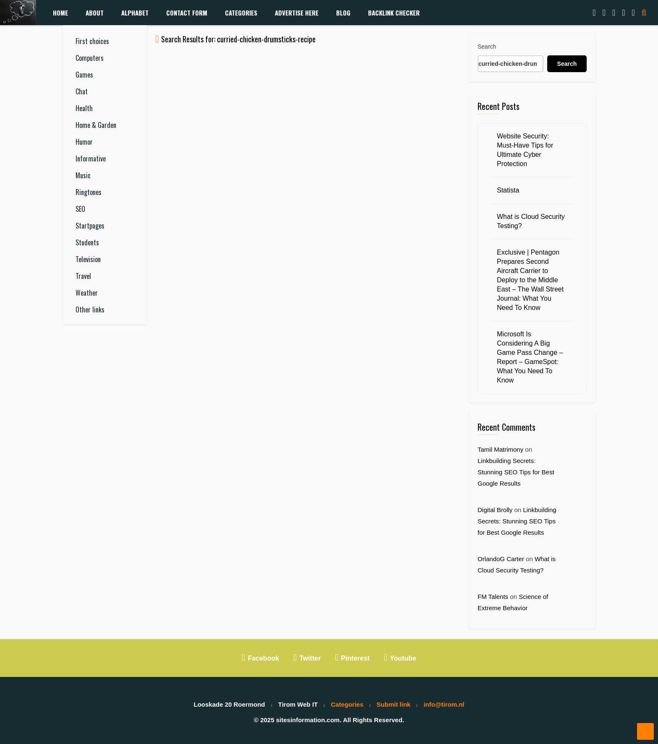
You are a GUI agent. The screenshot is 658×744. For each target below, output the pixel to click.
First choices (92, 41)
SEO (80, 209)
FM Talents (493, 596)
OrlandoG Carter (501, 558)
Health (84, 108)
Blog (343, 12)
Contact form (186, 12)
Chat (82, 91)
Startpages (90, 226)
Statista (508, 190)
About (95, 12)
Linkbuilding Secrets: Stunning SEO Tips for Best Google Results (516, 472)
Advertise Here (297, 12)
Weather (87, 293)
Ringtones (89, 192)
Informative (91, 158)
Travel (83, 276)
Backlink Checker (394, 12)
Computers (90, 58)
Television (88, 259)
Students (87, 242)
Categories (241, 12)
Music (83, 175)
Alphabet (135, 12)
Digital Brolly (495, 509)
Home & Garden (96, 125)
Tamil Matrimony (500, 449)
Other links (90, 309)
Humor (84, 142)
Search (487, 46)
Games (84, 75)
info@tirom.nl (443, 704)
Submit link (393, 704)
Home (60, 12)
